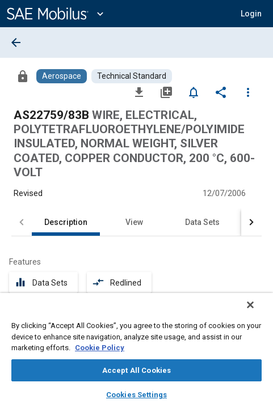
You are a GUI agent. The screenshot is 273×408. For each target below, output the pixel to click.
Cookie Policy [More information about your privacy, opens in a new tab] (99, 347)
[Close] (258, 312)
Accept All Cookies (136, 370)
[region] (136, 354)
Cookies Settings (136, 394)
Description (65, 222)
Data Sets (202, 222)
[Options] (248, 91)
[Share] (220, 91)
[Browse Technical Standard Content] (131, 76)
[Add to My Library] (166, 91)
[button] (251, 13)
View (134, 222)
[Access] (22, 76)
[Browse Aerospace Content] (61, 76)
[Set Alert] (193, 91)
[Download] (139, 91)
